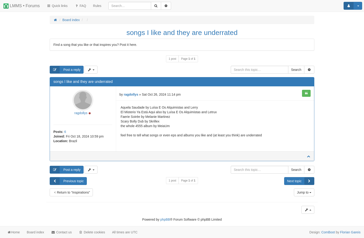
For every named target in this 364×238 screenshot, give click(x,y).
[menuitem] (97, 6)
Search (296, 70)
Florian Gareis (350, 232)
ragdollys (80, 113)
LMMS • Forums (21, 6)
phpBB (165, 219)
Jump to (304, 192)
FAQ (80, 6)
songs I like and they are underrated (182, 32)
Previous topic (67, 181)
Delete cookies (92, 232)
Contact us (61, 232)
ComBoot (328, 232)
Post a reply (65, 69)
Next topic (300, 181)
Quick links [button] (57, 6)
